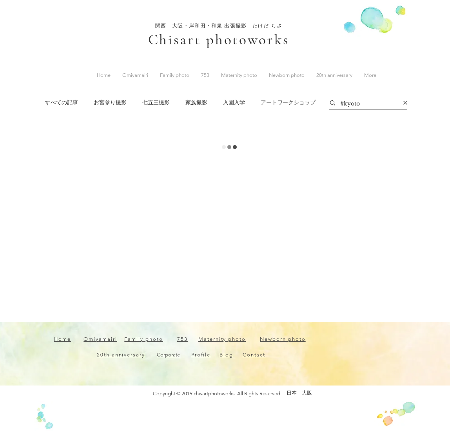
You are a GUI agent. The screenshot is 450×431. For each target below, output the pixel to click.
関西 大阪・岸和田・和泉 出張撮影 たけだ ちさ (218, 26)
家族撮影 (196, 102)
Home (62, 339)
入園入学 (234, 102)
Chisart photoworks (219, 40)
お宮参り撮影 (110, 102)
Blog (226, 355)
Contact (254, 355)
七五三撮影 (156, 102)
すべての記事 (61, 102)
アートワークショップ (288, 102)
